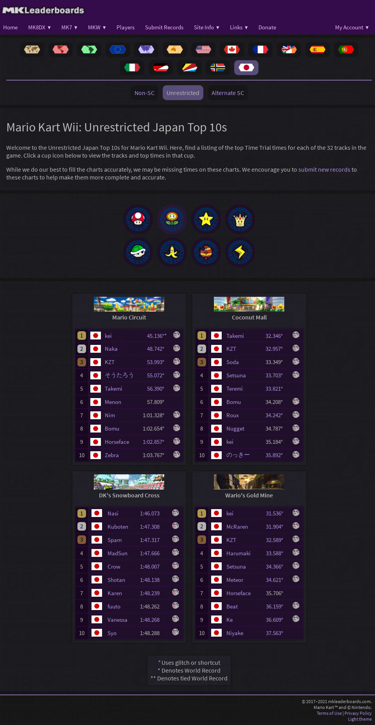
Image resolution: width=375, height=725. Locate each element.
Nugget (235, 428)
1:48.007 (153, 566)
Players (126, 27)
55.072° (158, 375)
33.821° (276, 388)
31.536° (277, 513)
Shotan (116, 579)
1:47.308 (153, 526)
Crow (114, 566)
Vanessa (117, 619)
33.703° (276, 375)
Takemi (113, 388)
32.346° (276, 335)
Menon (113, 402)
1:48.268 (153, 619)
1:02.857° (156, 441)
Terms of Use (329, 713)
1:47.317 (153, 540)
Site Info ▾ (206, 27)
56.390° (158, 388)
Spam (115, 540)
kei (108, 335)
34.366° (277, 566)
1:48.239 (153, 593)
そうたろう (119, 375)
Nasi (113, 513)
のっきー (238, 454)
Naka (111, 348)
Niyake (234, 633)
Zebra (112, 455)
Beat (232, 606)
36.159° (277, 606)
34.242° (276, 415)
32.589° (277, 540)
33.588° (277, 553)
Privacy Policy (358, 713)
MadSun (117, 553)
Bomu (112, 428)
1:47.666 (153, 553)
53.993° (158, 362)
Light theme (360, 719)
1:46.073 (153, 513)
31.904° (277, 526)
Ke (229, 619)
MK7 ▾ (69, 27)
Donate (267, 27)
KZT (110, 362)
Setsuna (236, 375)
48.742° (158, 348)
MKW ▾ (97, 27)
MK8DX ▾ (39, 27)
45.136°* (158, 335)
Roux (232, 415)
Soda (232, 362)
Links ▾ (239, 27)
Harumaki (238, 553)
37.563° (277, 633)
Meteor (234, 579)
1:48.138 (153, 579)
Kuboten (118, 526)
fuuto (114, 606)
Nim (110, 415)
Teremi (234, 388)
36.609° (277, 619)
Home (10, 27)
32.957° (276, 348)
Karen (115, 593)
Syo (112, 633)
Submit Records (164, 27)
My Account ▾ (352, 27)
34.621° (277, 579)
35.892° (276, 455)
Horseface (117, 441)
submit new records (324, 169)
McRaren (237, 526)
